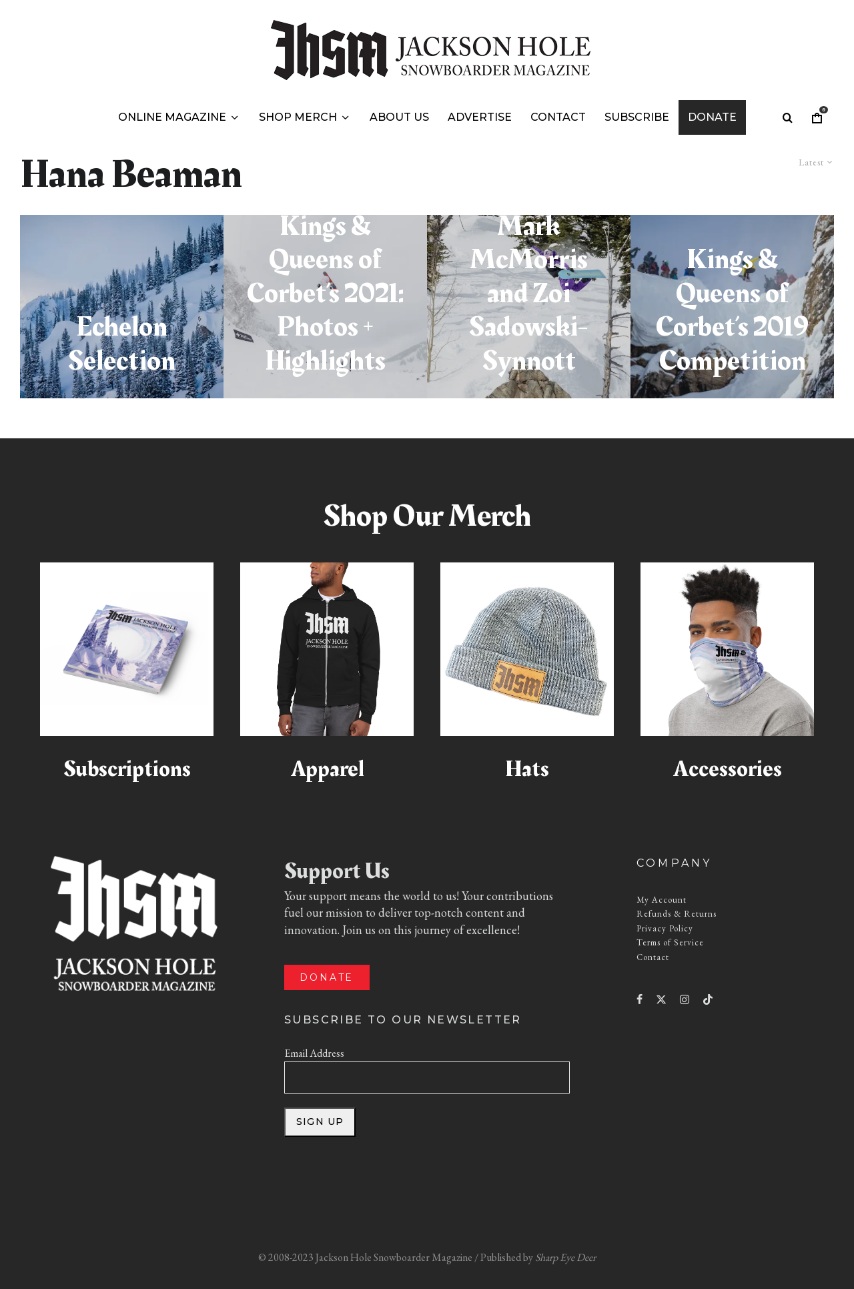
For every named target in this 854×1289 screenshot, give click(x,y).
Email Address (314, 1053)
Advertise (480, 117)
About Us (399, 117)
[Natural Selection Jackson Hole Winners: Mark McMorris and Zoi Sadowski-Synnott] (528, 306)
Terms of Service (670, 942)
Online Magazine (172, 117)
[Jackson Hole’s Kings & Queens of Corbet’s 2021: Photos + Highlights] (325, 306)
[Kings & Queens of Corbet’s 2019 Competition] (732, 306)
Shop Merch (298, 117)
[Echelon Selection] (122, 306)
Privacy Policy (664, 928)
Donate (712, 117)
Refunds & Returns (676, 913)
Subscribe (636, 117)
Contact (558, 117)
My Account (661, 899)
